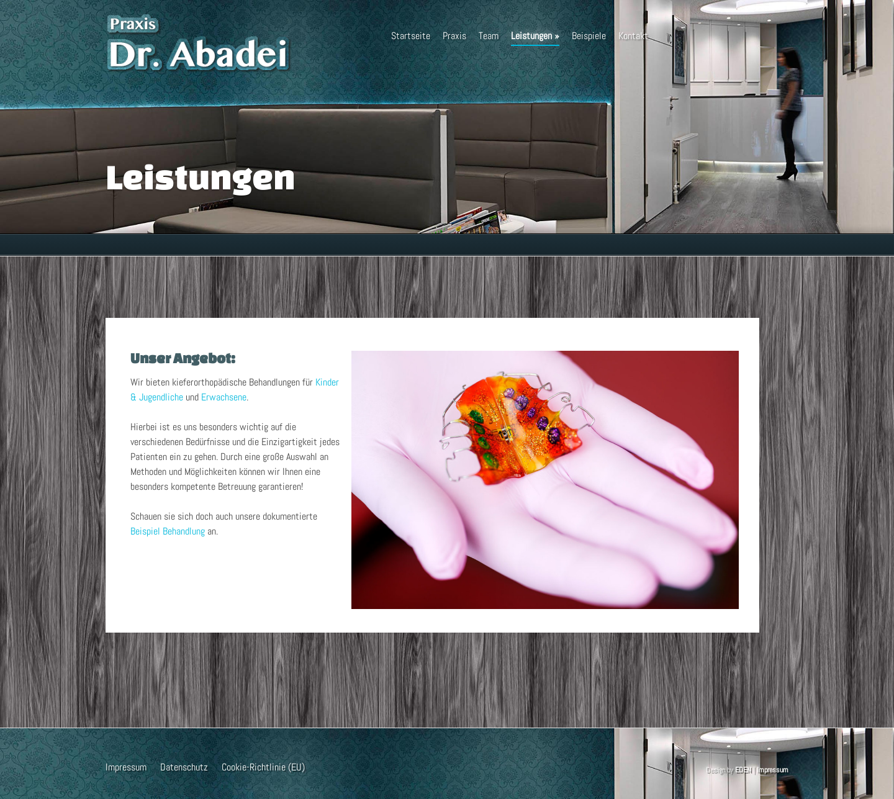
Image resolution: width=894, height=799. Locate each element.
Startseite (410, 35)
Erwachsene (223, 397)
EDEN (743, 770)
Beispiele (589, 35)
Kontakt (633, 35)
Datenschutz (184, 767)
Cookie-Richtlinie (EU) (263, 767)
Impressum (126, 767)
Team (489, 35)
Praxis (454, 35)
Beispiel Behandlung (167, 531)
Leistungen (535, 37)
